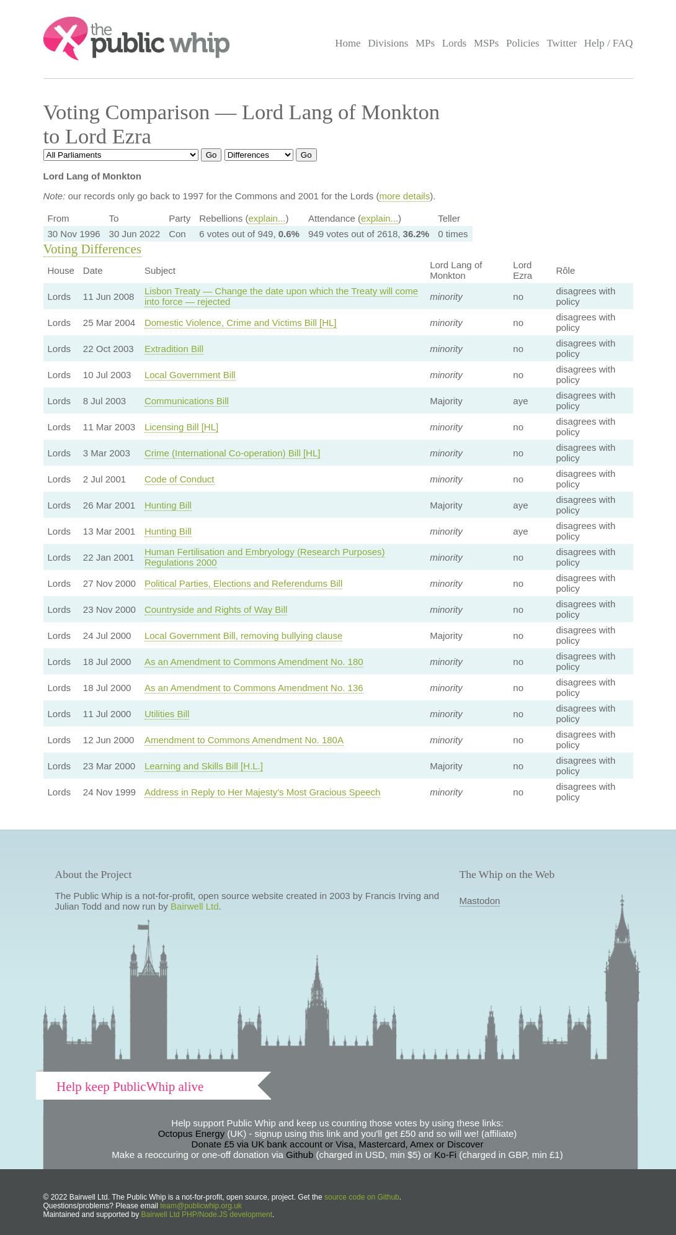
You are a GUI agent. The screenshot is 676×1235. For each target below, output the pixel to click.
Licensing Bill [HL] (181, 427)
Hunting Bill (168, 505)
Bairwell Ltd (195, 906)
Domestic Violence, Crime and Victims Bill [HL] (241, 322)
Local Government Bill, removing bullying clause (243, 635)
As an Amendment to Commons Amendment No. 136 (254, 687)
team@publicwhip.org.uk (201, 1205)
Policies (523, 43)
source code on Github (361, 1197)
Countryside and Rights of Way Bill (216, 609)
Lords (454, 43)
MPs (425, 43)
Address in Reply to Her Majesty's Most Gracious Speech (263, 792)
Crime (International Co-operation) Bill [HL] (232, 453)
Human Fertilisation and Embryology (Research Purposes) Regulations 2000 (265, 557)
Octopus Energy (191, 1133)
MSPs (486, 43)
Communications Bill (187, 401)
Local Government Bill (190, 374)
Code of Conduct (180, 479)
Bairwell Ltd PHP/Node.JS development (206, 1214)
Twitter (561, 43)
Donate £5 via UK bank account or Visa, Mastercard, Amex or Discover (338, 1144)
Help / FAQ (608, 43)
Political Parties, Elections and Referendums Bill (243, 583)
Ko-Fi (445, 1154)
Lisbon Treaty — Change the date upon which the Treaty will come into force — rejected (281, 296)
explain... (266, 218)
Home (347, 43)
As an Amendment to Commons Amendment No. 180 (254, 661)
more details (404, 196)
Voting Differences (92, 249)
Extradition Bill (174, 348)
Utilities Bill (167, 713)
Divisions (388, 43)
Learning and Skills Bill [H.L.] (204, 766)
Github (299, 1154)
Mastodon (480, 900)
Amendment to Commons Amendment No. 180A (244, 740)
